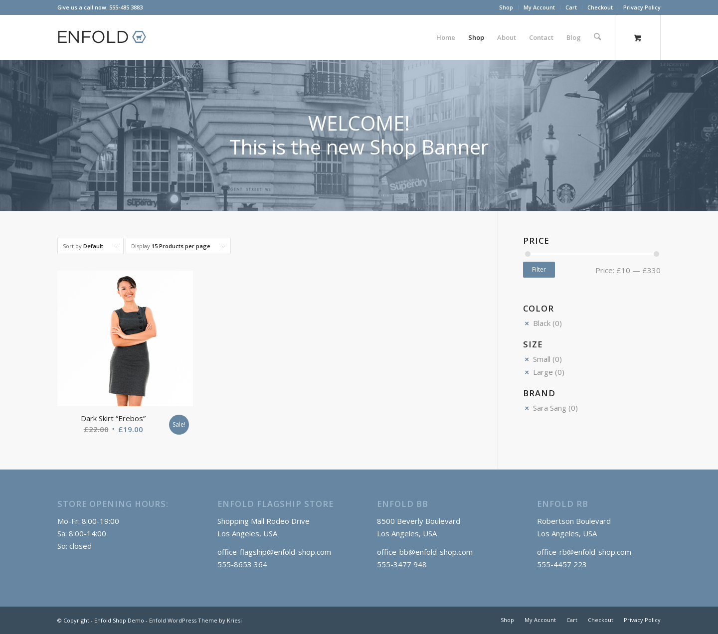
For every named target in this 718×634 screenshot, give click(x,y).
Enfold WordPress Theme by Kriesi (195, 620)
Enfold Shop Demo (119, 620)
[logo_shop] (106, 37)
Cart (571, 7)
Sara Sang (549, 408)
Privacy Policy (642, 7)
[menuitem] (506, 7)
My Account (539, 7)
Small (541, 359)
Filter (539, 269)
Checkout (600, 7)
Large (543, 372)
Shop (506, 7)
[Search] (597, 37)
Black (541, 323)
